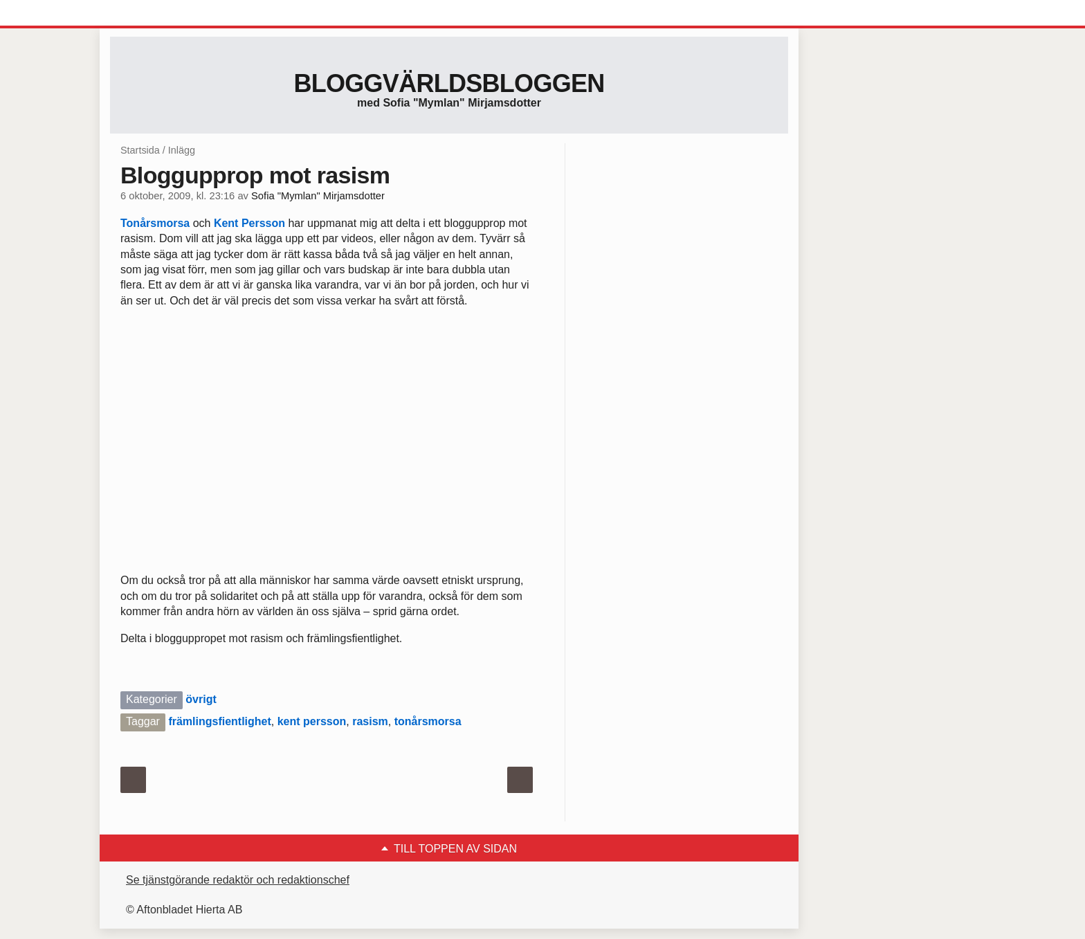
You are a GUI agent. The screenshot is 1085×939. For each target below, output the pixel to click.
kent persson (312, 721)
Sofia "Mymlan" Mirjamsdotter (318, 195)
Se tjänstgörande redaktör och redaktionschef (237, 880)
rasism (370, 721)
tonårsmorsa (428, 721)
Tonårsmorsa (155, 223)
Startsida (140, 150)
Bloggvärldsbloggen (448, 83)
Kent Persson (249, 223)
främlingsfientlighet (219, 721)
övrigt (200, 699)
